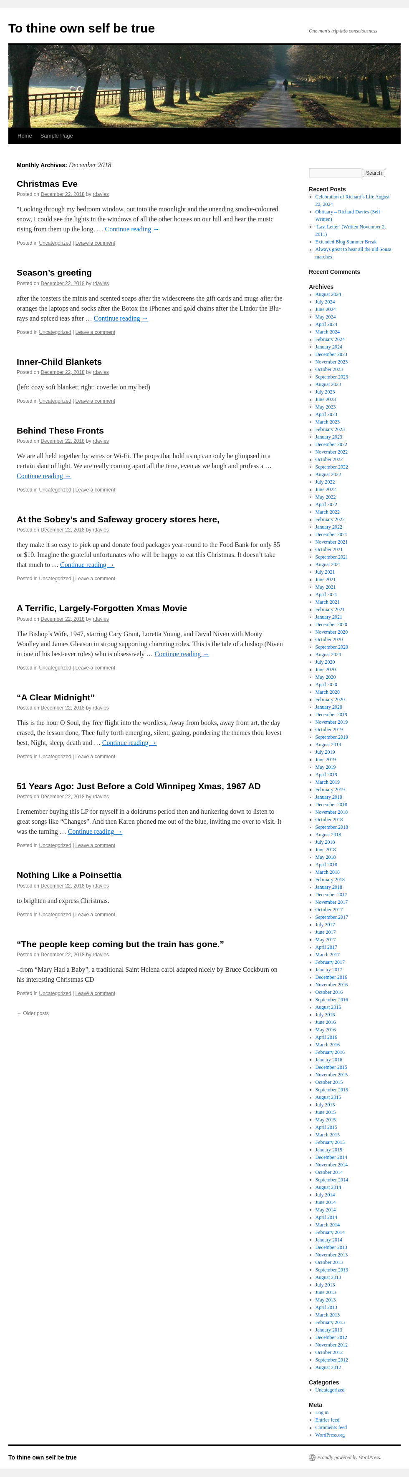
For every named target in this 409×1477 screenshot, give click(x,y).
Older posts (33, 1013)
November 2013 (332, 1255)
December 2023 (331, 354)
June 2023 (326, 399)
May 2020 (326, 677)
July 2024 (325, 302)
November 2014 (332, 1165)
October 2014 (329, 1172)
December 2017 (331, 895)
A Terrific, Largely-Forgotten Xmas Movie (102, 608)
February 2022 (330, 519)
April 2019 (326, 774)
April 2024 (326, 324)
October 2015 (329, 1082)
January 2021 (329, 617)
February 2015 (330, 1142)
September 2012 (332, 1360)
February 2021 (330, 609)
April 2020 (326, 684)
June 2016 (326, 1022)
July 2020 (325, 662)
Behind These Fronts (60, 430)
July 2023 (325, 392)
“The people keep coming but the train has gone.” (120, 944)
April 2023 (326, 414)
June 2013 (326, 1292)
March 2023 (328, 422)
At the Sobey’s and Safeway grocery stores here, (118, 519)
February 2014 (330, 1232)
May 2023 (326, 407)
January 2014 (329, 1240)
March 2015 (328, 1135)
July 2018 (325, 842)
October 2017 (329, 910)
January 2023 (329, 437)
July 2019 (325, 752)
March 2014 (328, 1225)
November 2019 (332, 722)
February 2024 (330, 339)
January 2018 (329, 887)
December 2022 (331, 444)
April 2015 (326, 1127)
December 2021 (331, 534)
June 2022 (326, 489)
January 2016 (329, 1060)
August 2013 (328, 1277)
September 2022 (332, 467)
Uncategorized (55, 243)
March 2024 (328, 332)
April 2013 (326, 1307)
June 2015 (326, 1112)
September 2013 (332, 1270)
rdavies (101, 194)
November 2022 (332, 452)
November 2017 (332, 902)
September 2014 (332, 1180)
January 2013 (329, 1330)
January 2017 (329, 970)
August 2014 (328, 1187)
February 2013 (330, 1322)
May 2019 (326, 767)
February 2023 (330, 429)
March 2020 (328, 692)
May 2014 (326, 1210)
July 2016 (325, 1015)
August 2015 (328, 1097)
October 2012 (329, 1352)
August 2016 (328, 1007)
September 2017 (332, 917)
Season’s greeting (54, 272)
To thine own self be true (81, 28)
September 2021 (332, 557)
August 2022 (328, 474)
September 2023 (332, 377)
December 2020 (331, 624)
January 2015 (329, 1150)
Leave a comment (95, 243)
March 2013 (328, 1315)
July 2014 (325, 1195)
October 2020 (329, 639)
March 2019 (328, 782)
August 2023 (328, 384)
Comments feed (331, 1427)
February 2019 (330, 789)
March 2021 (328, 602)
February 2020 (330, 699)
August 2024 (328, 294)
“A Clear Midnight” (56, 697)
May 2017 (326, 940)
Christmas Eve (47, 183)
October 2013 (329, 1262)
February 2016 (330, 1052)
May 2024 (326, 317)
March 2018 (328, 872)
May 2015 (326, 1120)
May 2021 (326, 587)
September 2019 (332, 737)
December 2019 (331, 714)
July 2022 (325, 482)
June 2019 (326, 759)
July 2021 (325, 572)
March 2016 (328, 1045)
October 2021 (329, 549)
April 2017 (326, 947)
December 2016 (331, 977)
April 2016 (326, 1037)
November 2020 (332, 632)
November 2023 (332, 362)
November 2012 (332, 1345)
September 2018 (332, 827)
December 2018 (331, 804)
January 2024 (329, 347)
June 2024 (326, 309)
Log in (322, 1412)
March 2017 (328, 955)
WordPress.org (330, 1435)
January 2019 (329, 797)
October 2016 (329, 992)
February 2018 (330, 880)
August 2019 (328, 744)
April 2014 (326, 1217)
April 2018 (326, 865)
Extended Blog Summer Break (346, 242)
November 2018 (332, 812)
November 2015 (332, 1075)
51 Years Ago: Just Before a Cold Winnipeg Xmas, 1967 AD (139, 786)
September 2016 (332, 1000)
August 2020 (328, 654)
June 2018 (326, 850)
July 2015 (325, 1105)
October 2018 (329, 820)
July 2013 (325, 1285)
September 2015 (332, 1090)
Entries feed (328, 1420)
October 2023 (329, 369)
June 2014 (326, 1202)
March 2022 (328, 512)
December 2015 (331, 1067)
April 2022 (326, 504)
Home (25, 136)
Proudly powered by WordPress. (349, 1457)
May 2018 (326, 857)
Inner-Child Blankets (59, 361)
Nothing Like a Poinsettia (69, 875)
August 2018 (328, 835)
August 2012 (328, 1367)
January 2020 (329, 707)
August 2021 (328, 564)
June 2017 (326, 932)
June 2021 (326, 579)
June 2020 (326, 669)
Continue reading (132, 229)
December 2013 (331, 1247)
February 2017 (330, 962)
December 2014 (331, 1157)
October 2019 (329, 729)
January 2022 (329, 527)
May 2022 (326, 497)
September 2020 (332, 647)
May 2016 (326, 1030)
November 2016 (332, 985)
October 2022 (329, 459)
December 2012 (331, 1337)
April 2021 (326, 594)
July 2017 (325, 925)
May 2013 (326, 1300)
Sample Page (56, 136)
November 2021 (332, 542)
